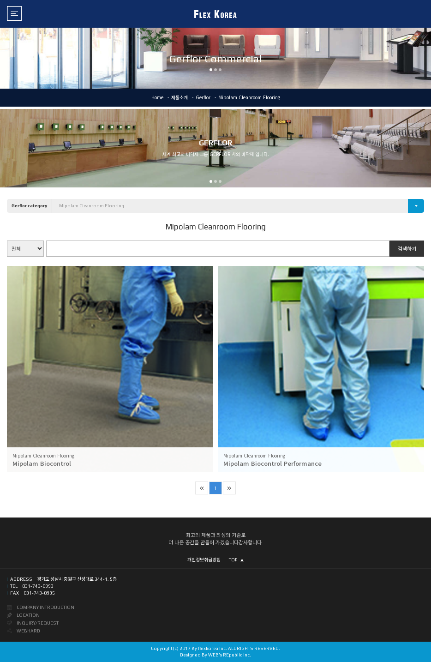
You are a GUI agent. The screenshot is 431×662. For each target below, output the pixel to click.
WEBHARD (28, 630)
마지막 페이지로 (229, 487)
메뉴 (14, 13)
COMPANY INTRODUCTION (45, 607)
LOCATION (28, 615)
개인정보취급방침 (204, 559)
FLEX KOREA (215, 14)
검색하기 (407, 248)
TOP (236, 559)
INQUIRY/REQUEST (38, 623)
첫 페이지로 (201, 487)
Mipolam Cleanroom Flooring (91, 205)
